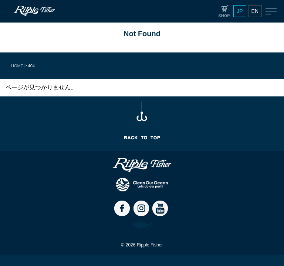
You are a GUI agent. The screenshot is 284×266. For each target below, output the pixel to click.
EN (254, 11)
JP (240, 11)
